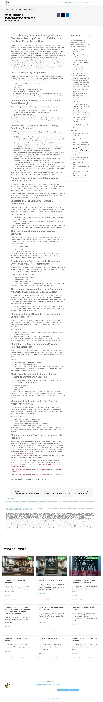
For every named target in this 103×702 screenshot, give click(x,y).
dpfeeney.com (28, 523)
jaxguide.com (31, 518)
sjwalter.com (27, 519)
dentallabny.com (36, 522)
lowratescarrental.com (20, 519)
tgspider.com (12, 516)
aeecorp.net (8, 513)
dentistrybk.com (83, 521)
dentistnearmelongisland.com (63, 522)
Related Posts (74, 130)
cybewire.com (17, 521)
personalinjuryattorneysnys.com (34, 526)
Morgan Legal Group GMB (25, 453)
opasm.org (18, 526)
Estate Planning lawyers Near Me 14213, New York (81, 158)
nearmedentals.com (34, 523)
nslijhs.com (7, 516)
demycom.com (20, 516)
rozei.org (48, 515)
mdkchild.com (33, 513)
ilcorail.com (8, 522)
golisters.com (62, 525)
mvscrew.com (39, 516)
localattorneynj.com (81, 526)
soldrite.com (8, 525)
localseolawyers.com (9, 519)
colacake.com (86, 522)
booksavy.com (79, 519)
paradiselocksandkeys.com (92, 522)
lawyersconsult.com (64, 527)
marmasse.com (12, 528)
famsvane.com (31, 522)
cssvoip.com (38, 518)
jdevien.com (75, 519)
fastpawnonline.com (55, 520)
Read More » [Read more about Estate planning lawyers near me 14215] (41, 653)
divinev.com (67, 517)
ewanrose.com (58, 527)
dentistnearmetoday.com (42, 514)
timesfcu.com (91, 520)
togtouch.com (82, 520)
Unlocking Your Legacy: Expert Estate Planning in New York (81, 143)
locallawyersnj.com (69, 516)
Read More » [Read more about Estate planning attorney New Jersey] (75, 624)
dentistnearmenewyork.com (38, 521)
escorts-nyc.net (39, 520)
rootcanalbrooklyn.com (71, 520)
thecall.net (34, 518)
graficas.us (80, 513)
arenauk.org (65, 515)
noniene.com (56, 515)
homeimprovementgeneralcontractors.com (80, 524)
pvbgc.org (76, 526)
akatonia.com (92, 521)
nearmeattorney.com (79, 518)
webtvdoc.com (60, 515)
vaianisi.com (13, 521)
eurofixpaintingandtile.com (76, 521)
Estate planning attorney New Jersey (81, 163)
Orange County (15, 466)
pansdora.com (49, 525)
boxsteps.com (57, 521)
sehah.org (86, 526)
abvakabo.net (66, 513)
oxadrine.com (52, 521)
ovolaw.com (81, 525)
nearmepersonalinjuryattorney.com (29, 525)
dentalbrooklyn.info (85, 519)
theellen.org (71, 519)
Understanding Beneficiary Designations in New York (31, 469)
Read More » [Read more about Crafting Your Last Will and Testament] (8, 595)
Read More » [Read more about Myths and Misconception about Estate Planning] (75, 653)
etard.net (40, 525)
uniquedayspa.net (42, 527)
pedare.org (53, 513)
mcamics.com (43, 517)
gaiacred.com (63, 524)
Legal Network (56, 699)
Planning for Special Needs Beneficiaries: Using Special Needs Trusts (80, 100)
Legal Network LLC (57, 698)
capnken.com (25, 513)
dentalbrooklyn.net (32, 519)
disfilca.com (74, 527)
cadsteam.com (61, 519)
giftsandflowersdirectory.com (24, 521)
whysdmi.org (15, 519)
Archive (11, 9)
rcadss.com (22, 526)
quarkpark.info (86, 527)
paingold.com (91, 527)
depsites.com (15, 526)
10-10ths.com (62, 513)
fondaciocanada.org (88, 523)
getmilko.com (17, 525)
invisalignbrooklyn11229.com (27, 524)
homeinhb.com (39, 523)
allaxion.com (18, 518)
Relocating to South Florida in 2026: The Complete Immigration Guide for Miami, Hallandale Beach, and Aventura (81, 151)
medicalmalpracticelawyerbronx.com (60, 517)
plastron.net (47, 518)
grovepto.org (70, 527)
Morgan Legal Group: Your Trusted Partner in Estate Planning (80, 126)
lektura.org (15, 516)
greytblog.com (76, 525)
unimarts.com (60, 516)
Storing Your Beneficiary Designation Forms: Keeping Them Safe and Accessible (81, 113)
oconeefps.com (38, 513)
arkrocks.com (44, 525)
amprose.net (38, 517)
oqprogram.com (89, 513)
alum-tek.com (75, 516)
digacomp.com (21, 515)
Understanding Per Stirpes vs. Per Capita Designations (81, 74)
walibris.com (37, 525)
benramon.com (46, 526)
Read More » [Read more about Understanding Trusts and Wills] (41, 593)
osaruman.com (26, 518)
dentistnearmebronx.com (22, 517)
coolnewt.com (64, 526)
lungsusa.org (58, 525)
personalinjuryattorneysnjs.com (47, 520)
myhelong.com (21, 525)
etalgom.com (52, 519)
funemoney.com (41, 526)
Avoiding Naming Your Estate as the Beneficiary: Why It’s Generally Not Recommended (81, 84)
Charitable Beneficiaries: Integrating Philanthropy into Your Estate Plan (81, 106)
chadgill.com (29, 513)
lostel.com (26, 528)
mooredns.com (31, 521)
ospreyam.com (24, 516)
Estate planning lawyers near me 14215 (81, 172)
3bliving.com (61, 521)
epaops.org (8, 527)
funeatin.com (93, 524)
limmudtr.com (53, 525)
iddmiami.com (17, 528)
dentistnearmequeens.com (87, 518)
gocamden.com (33, 517)
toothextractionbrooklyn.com (36, 524)
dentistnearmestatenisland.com (54, 518)
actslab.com (71, 514)
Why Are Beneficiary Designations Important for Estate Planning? (80, 56)
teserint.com (59, 524)
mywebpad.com (34, 516)
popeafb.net (61, 518)
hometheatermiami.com (13, 527)
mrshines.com (74, 518)
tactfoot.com (8, 528)
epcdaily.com (86, 520)
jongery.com (83, 514)
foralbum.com (69, 521)
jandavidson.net (24, 527)
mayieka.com (92, 514)
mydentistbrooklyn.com (80, 522)
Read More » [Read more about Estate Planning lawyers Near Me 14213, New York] (41, 622)
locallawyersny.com (44, 524)
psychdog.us (65, 521)
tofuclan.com (89, 524)
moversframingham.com (72, 522)
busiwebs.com (60, 526)
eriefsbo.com (54, 524)
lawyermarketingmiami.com (74, 517)
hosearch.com (82, 523)
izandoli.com (51, 526)
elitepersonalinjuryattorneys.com (15, 522)
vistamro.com (47, 527)
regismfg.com (69, 523)
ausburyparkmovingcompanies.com (20, 523)
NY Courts (23, 466)
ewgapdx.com (66, 519)
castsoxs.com (14, 520)
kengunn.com (27, 514)
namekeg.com (12, 515)
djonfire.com (94, 526)
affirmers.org (73, 526)
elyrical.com (26, 515)
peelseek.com (19, 527)
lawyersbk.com (8, 521)
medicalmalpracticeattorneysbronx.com (89, 525)
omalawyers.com (46, 519)
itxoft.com (29, 528)
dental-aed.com (83, 516)
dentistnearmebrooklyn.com (24, 522)
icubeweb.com (55, 523)
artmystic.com (78, 527)
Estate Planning (41, 479)
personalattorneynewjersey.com (73, 513)
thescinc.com (48, 514)
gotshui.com (49, 516)
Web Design (50, 699)
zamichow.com (39, 515)
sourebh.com (94, 515)
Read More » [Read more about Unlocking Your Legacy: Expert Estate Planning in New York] (75, 595)
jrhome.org (68, 526)
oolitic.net (72, 515)
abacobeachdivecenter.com (32, 515)
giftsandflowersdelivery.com (18, 513)
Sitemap (46, 699)
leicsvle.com (55, 526)
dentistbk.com (64, 523)
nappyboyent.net (29, 527)
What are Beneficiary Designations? (78, 50)
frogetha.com (87, 514)
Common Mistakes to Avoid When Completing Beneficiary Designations (81, 62)
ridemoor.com (23, 520)
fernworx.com (44, 515)
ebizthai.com (94, 519)
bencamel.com (73, 523)
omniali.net (69, 515)
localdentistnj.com (48, 513)
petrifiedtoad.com (89, 515)
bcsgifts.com (43, 518)
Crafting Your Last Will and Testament (80, 134)
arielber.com (88, 521)
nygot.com (34, 527)
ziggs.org (37, 527)
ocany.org (82, 527)
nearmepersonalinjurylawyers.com (84, 517)
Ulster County (54, 464)
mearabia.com (77, 520)
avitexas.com (90, 519)
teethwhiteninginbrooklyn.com (54, 522)
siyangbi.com (50, 524)
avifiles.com (60, 523)
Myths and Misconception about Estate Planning (80, 177)
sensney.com (52, 514)
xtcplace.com (90, 526)
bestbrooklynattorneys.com (67, 518)
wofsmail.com (37, 519)
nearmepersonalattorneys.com (44, 522)
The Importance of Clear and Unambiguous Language (81, 79)
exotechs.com (19, 514)
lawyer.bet (60, 474)
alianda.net (11, 513)
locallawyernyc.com (49, 523)
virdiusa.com (51, 517)
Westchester (46, 464)
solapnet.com (12, 523)
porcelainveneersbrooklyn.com (59, 514)
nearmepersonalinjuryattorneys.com (17, 524)
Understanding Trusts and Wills (80, 139)
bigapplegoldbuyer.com (69, 524)
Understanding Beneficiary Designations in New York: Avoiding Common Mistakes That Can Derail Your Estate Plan (80, 43)
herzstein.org (52, 515)
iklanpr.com (75, 514)
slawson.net (23, 514)
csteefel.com (84, 513)
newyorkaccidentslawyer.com (69, 525)
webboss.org (47, 517)
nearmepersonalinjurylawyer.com (11, 514)
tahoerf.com (8, 515)
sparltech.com (33, 528)
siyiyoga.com (12, 525)
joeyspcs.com (44, 523)
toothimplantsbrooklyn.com (63, 520)
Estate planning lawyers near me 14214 (81, 167)
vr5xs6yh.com (19, 520)
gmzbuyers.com (56, 519)
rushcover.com (57, 513)
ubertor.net (79, 516)
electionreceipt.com (9, 526)
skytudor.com (17, 515)
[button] (58, 15)
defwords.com (29, 517)
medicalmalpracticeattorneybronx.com (12, 517)
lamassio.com (26, 526)
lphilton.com (22, 518)
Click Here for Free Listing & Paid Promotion (75, 2)
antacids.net (29, 516)
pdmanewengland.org (52, 527)
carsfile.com (8, 523)
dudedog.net (79, 514)
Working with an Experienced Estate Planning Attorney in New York (81, 119)
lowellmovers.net (44, 516)
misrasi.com (64, 516)
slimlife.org (75, 515)
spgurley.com (41, 519)
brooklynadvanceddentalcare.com (31, 520)
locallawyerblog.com (54, 516)
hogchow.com (94, 513)
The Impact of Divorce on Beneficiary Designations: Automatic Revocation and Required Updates (80, 92)
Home (6, 9)
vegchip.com (43, 513)
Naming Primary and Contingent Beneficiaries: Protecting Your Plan (80, 69)
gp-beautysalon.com (46, 521)
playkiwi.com (78, 523)
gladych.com (84, 515)
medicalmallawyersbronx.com (11, 518)
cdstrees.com (22, 528)
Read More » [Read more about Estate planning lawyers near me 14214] (8, 651)
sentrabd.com (80, 515)
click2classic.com (9, 524)
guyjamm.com (66, 514)
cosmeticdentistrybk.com (34, 514)
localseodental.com (9, 520)
